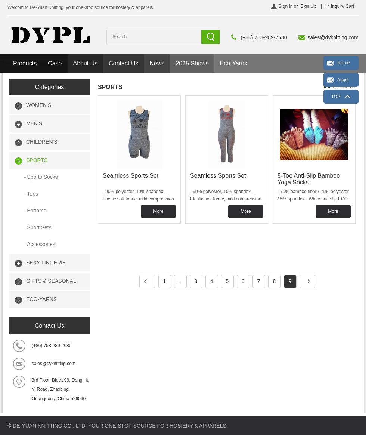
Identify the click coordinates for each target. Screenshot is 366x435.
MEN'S (34, 123)
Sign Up (308, 6)
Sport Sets (39, 227)
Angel (343, 79)
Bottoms (36, 211)
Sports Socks (42, 177)
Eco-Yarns (234, 63)
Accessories (41, 244)
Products (25, 63)
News (156, 63)
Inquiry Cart (342, 6)
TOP (335, 96)
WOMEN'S (38, 105)
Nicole (343, 62)
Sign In (285, 6)
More (158, 211)
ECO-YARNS (41, 299)
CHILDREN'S (42, 142)
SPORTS (36, 160)
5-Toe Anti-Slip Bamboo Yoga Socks (308, 179)
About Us (85, 63)
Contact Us (123, 63)
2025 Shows (192, 63)
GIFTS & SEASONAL (51, 281)
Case (55, 63)
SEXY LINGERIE (46, 263)
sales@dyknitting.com (333, 37)
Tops (32, 194)
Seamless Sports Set (130, 175)
